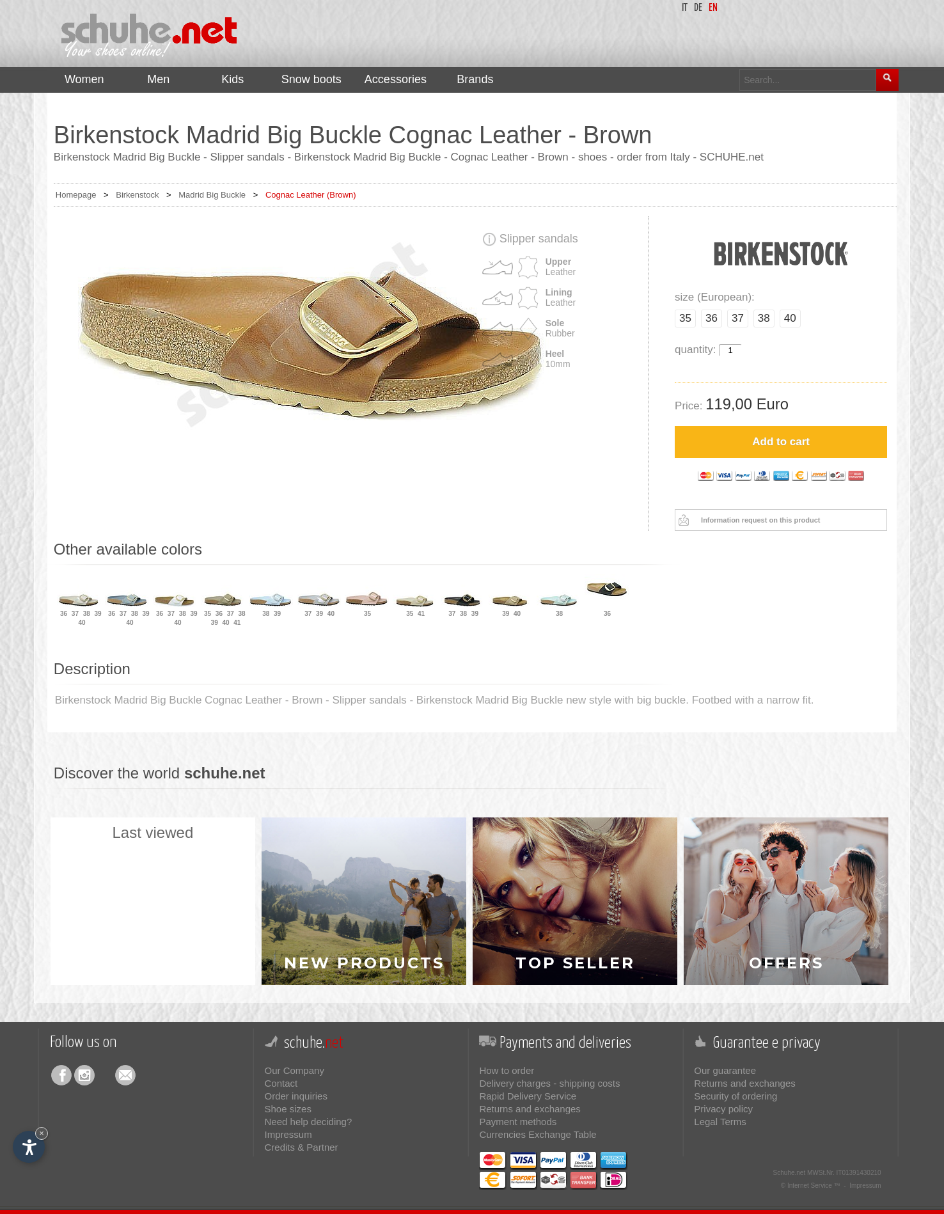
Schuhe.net (789, 1172)
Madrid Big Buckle (212, 195)
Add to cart (781, 442)
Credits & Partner (301, 1147)
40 (790, 318)
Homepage (76, 195)
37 (738, 318)
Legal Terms (720, 1121)
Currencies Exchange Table (537, 1134)
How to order (506, 1070)
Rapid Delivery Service (527, 1096)
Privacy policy (723, 1108)
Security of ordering (735, 1096)
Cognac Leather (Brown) (310, 195)
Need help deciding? (308, 1121)
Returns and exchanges (529, 1108)
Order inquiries (296, 1096)
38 (764, 318)
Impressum (288, 1134)
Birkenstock (137, 195)
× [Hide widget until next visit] (41, 1133)
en (713, 8)
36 (711, 318)
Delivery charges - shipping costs (549, 1083)
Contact (281, 1083)
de (698, 8)
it (685, 8)
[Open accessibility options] (29, 1147)
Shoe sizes (288, 1108)
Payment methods (517, 1121)
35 (685, 318)
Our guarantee (725, 1070)
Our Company (294, 1070)
